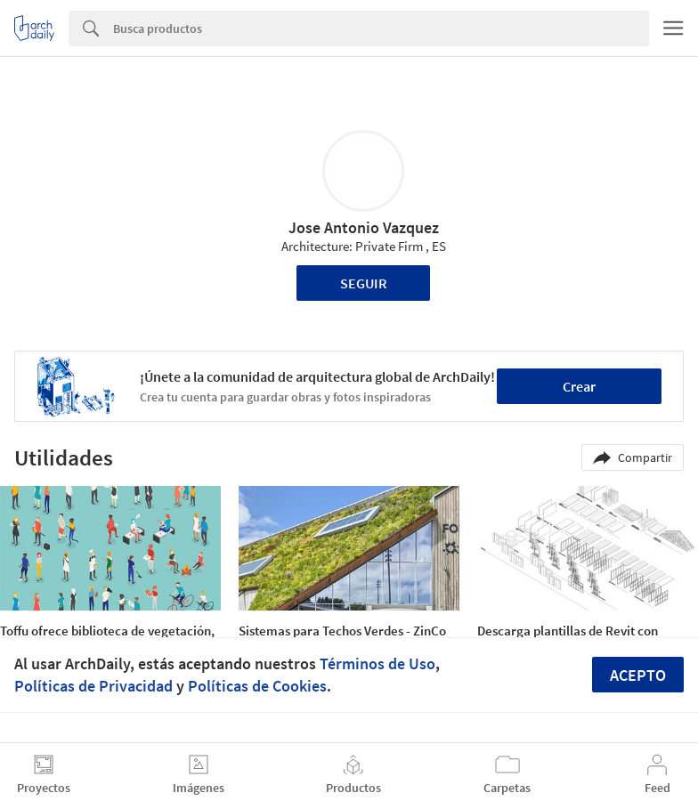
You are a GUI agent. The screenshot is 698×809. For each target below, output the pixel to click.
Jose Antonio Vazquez (363, 227)
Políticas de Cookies (257, 686)
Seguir (363, 283)
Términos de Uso (377, 663)
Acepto (638, 675)
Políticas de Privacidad (93, 686)
